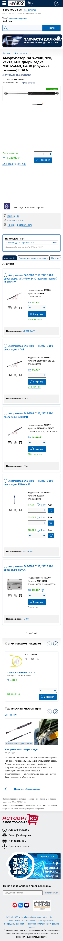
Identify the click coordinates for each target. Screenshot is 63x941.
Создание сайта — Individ (44, 917)
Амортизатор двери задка (22, 749)
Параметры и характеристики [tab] (33, 258)
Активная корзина (18, 18)
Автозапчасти (21, 53)
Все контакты (29, 10)
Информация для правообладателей (26, 920)
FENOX (25, 619)
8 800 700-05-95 (14, 822)
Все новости (11, 714)
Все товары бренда (34, 207)
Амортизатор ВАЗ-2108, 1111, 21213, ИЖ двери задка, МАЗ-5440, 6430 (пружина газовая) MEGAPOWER (30, 278)
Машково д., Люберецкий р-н (20, 242)
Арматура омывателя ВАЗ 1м (21, 672)
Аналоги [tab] (9, 258)
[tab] (9, 257)
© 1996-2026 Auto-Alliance (18, 917)
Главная (6, 53)
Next (55, 643)
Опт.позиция (52, 89)
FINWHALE (27, 551)
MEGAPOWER (28, 331)
